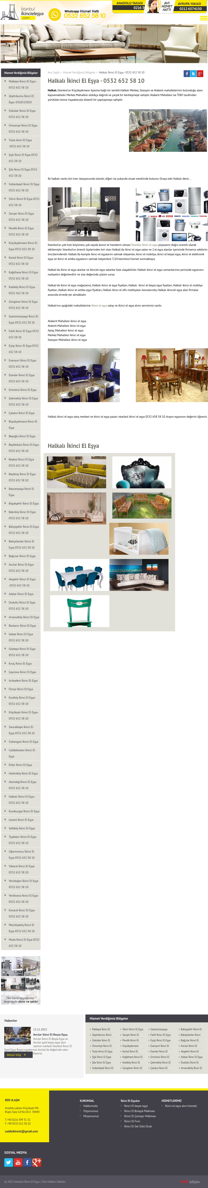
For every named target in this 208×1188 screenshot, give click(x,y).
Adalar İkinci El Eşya (21, 594)
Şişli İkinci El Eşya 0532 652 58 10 (23, 158)
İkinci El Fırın (132, 1121)
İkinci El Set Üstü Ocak (138, 1126)
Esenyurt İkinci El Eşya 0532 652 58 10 (22, 363)
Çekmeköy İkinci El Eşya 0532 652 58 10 (23, 401)
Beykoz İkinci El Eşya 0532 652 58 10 (21, 462)
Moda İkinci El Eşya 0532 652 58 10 (24, 943)
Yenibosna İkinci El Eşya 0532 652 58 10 (23, 899)
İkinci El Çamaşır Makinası (140, 1116)
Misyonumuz (91, 1116)
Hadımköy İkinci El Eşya (23, 773)
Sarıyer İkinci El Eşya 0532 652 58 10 (21, 217)
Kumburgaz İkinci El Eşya (24, 811)
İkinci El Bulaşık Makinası (139, 1111)
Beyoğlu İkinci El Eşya (22, 436)
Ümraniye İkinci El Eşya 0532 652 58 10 (23, 128)
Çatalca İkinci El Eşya (21, 413)
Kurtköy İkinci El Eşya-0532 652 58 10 (22, 701)
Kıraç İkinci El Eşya (20, 663)
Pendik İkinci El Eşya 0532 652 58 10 (21, 231)
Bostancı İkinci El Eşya (22, 626)
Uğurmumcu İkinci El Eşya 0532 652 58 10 (22, 855)
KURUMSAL (87, 1101)
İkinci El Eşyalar (130, 1101)
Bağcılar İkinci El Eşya (22, 556)
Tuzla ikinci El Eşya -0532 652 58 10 (20, 143)
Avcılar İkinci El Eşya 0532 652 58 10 (21, 568)
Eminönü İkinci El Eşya (22, 390)
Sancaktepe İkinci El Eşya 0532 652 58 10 (22, 730)
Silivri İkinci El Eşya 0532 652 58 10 (24, 202)
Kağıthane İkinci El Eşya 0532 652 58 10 (23, 275)
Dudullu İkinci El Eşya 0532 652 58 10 (22, 605)
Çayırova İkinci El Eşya (22, 672)
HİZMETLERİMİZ (172, 1101)
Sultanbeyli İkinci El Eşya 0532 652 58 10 (24, 187)
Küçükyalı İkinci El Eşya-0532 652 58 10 (23, 715)
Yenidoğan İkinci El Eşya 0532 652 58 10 (23, 884)
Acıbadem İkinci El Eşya (23, 680)
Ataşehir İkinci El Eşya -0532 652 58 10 (22, 582)
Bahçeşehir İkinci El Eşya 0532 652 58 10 (24, 530)
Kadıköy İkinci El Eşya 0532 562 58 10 (22, 290)
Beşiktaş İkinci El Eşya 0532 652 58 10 (22, 477)
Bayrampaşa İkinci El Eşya (21, 492)
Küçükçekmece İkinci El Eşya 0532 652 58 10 (23, 246)
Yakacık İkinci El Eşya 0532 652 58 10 (21, 869)
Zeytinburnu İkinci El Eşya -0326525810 (21, 99)
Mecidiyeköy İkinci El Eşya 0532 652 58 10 (22, 928)
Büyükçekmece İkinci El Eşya (23, 425)
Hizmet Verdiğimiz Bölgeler (79, 72)
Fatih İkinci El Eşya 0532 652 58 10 (24, 334)
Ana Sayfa (54, 72)
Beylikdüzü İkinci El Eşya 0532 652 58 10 (24, 448)
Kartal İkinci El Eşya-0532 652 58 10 (21, 261)
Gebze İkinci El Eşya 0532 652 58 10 (21, 637)
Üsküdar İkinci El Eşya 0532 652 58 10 (22, 114)
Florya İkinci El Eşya (21, 689)
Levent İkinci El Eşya (21, 820)
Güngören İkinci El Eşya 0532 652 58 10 (23, 305)
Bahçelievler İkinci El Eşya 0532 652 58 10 (22, 544)
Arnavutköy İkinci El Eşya (24, 617)
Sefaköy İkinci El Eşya (22, 828)
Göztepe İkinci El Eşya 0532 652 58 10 (22, 652)
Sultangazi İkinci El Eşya (23, 742)
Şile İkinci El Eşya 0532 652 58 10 (23, 173)
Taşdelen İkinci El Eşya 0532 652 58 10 (22, 840)
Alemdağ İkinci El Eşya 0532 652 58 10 (22, 785)
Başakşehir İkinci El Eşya (24, 503)
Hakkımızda (90, 1106)
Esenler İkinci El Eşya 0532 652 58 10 (22, 378)
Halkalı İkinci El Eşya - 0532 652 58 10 (121, 72)
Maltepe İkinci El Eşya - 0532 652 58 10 (23, 84)
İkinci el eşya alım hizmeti (181, 1106)
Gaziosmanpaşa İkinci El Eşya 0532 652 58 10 (23, 319)
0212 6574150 (190, 8)
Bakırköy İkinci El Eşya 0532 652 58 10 (22, 515)
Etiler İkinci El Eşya (20, 765)
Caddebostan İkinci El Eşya (22, 753)
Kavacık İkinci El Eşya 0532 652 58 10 (22, 913)
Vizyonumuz (90, 1111)
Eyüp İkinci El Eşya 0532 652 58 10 (23, 349)
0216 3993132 (145, 7)
